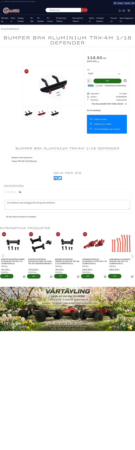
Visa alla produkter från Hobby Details (107, 105)
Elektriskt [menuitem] (91, 19)
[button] (124, 10)
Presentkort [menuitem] (113, 19)
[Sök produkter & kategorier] (61, 10)
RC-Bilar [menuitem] (32, 19)
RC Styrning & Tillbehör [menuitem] (61, 19)
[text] (107, 58)
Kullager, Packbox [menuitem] (21, 19)
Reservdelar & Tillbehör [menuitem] (77, 19)
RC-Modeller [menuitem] (40, 19)
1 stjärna (6, 193)
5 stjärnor (15, 193)
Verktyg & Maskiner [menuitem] (100, 19)
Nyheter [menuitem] (13, 19)
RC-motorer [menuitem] (50, 19)
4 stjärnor (13, 193)
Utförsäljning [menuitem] (4, 19)
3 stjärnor (10, 193)
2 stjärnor (8, 193)
